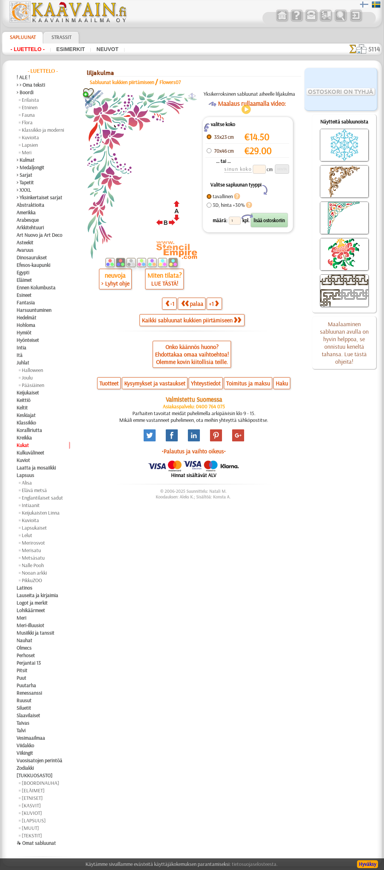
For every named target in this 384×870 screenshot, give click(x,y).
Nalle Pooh (33, 565)
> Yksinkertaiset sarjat (39, 197)
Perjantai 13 (28, 662)
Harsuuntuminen (33, 310)
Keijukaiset (27, 392)
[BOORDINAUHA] (40, 783)
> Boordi (24, 92)
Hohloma (25, 325)
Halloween (32, 370)
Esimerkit (70, 49)
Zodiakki (25, 768)
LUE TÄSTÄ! (164, 283)
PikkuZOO (32, 580)
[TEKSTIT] (32, 835)
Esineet (24, 295)
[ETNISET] (32, 798)
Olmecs (24, 647)
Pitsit (21, 670)
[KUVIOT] (32, 813)
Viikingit (24, 753)
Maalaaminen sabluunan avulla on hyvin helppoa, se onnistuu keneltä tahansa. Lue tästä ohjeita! (344, 342)
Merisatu (31, 550)
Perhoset (25, 655)
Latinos (24, 587)
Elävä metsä (34, 490)
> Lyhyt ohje (115, 283)
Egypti (22, 272)
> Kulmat (25, 160)
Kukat (22, 445)
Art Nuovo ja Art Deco (39, 235)
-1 (169, 303)
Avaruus (24, 250)
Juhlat (22, 362)
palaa (192, 303)
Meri (27, 152)
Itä (19, 355)
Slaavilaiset (28, 715)
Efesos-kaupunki (33, 265)
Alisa (27, 482)
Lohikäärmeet (30, 610)
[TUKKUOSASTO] (34, 775)
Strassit (61, 37)
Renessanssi (29, 692)
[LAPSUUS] (34, 820)
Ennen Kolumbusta (36, 287)
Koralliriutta (29, 430)
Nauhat (24, 640)
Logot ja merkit (32, 602)
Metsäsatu (33, 557)
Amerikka (26, 212)
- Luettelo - (27, 49)
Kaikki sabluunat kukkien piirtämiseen (191, 320)
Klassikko (26, 422)
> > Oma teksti (30, 84)
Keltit (22, 407)
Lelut (27, 535)
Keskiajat (26, 415)
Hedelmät (26, 317)
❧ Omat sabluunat (36, 843)
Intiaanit (31, 505)
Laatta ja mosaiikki (36, 467)
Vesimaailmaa (30, 738)
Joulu (27, 377)
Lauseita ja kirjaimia (37, 595)
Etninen (30, 107)
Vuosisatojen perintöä (39, 760)
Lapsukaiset (34, 527)
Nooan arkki (34, 572)
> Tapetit (25, 182)
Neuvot (107, 49)
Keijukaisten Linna (41, 512)
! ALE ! (23, 77)
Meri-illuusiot (30, 625)
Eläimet (24, 280)
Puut (21, 677)
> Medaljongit (30, 167)
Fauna (28, 114)
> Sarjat (24, 175)
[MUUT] (30, 828)
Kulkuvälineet (30, 452)
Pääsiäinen (33, 385)
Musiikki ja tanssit (35, 632)
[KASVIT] (31, 805)
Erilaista (30, 99)
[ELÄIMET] (33, 790)
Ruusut (24, 700)
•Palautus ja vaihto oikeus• (194, 451)
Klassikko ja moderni (43, 129)
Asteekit (24, 242)
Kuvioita (30, 137)
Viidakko (25, 745)
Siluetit (23, 707)
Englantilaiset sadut (42, 497)
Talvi (21, 730)
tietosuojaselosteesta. (255, 864)
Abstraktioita (30, 205)
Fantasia (25, 302)
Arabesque (27, 220)
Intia (21, 347)
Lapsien (30, 144)
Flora (27, 122)
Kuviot (23, 460)
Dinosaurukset (31, 257)
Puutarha (26, 685)
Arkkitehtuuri (30, 227)
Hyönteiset (27, 340)
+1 (214, 303)
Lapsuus (25, 475)
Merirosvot (33, 542)
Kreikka (24, 437)
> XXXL (23, 190)
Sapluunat (23, 37)
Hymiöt (24, 332)
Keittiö (23, 400)
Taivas (22, 722)
